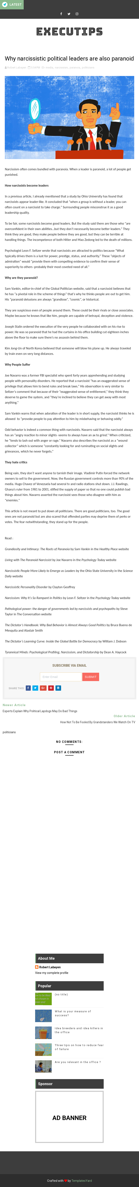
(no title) (61, 994)
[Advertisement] (69, 854)
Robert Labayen (50, 967)
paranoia (75, 67)
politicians (88, 67)
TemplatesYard (81, 1180)
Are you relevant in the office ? (78, 1062)
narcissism (61, 67)
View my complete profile (51, 973)
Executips (69, 31)
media (49, 67)
